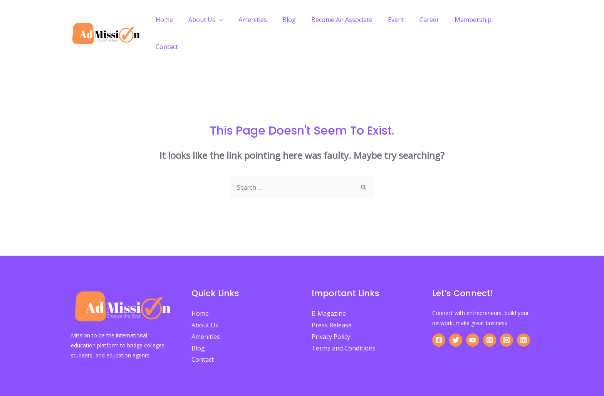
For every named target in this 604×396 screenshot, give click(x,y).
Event (403, 19)
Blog (302, 19)
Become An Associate (352, 19)
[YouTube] (472, 313)
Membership (473, 19)
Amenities (269, 19)
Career (433, 19)
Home (186, 19)
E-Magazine (329, 286)
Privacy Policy (331, 309)
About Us (221, 19)
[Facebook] (438, 313)
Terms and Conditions (344, 321)
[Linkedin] (523, 313)
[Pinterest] (506, 313)
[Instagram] (489, 313)
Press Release (332, 298)
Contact (516, 19)
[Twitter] (455, 313)
